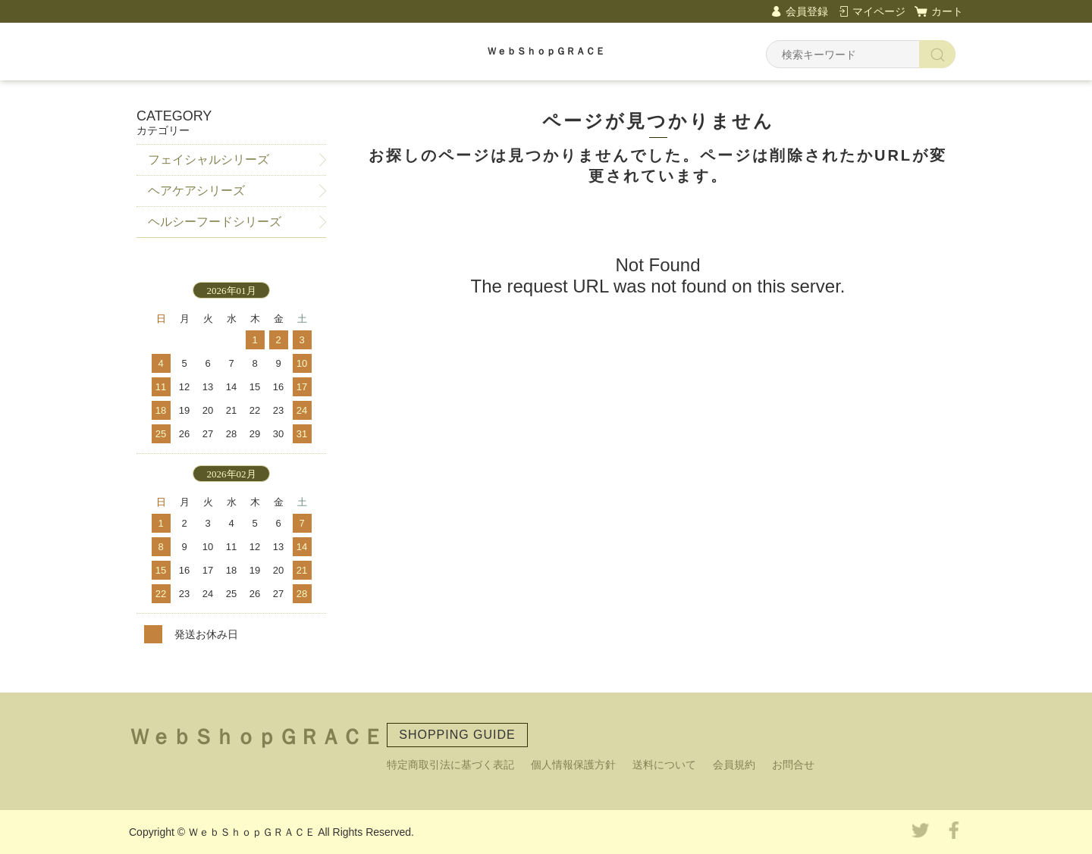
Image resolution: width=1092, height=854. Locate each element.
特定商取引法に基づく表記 (450, 765)
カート (947, 11)
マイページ (878, 11)
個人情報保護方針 (573, 765)
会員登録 (807, 11)
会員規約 (734, 765)
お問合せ (793, 765)
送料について (664, 765)
